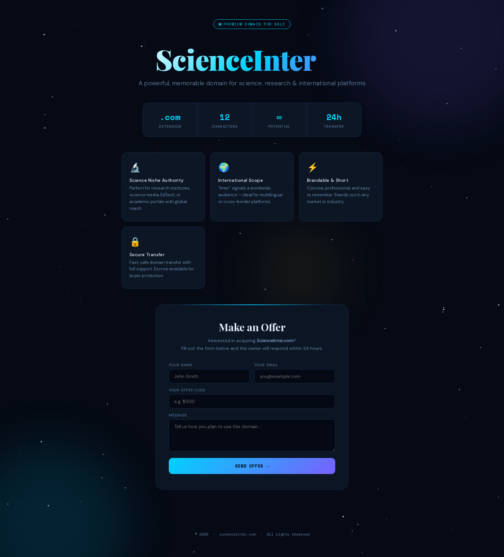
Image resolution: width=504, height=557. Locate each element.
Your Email (266, 371)
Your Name (180, 371)
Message (178, 421)
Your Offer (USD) (187, 396)
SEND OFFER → (252, 472)
